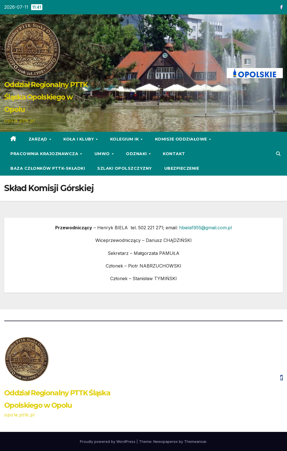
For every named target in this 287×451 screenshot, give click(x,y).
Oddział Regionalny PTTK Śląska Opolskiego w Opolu (45, 97)
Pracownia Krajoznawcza (45, 153)
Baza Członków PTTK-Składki (47, 168)
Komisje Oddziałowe (182, 139)
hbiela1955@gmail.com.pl (205, 227)
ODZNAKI (137, 153)
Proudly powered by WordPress (108, 441)
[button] (278, 154)
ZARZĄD (39, 139)
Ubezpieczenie (181, 168)
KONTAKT (174, 153)
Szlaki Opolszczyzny (124, 168)
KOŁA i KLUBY (79, 139)
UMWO (102, 153)
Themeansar (195, 441)
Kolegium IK (125, 139)
